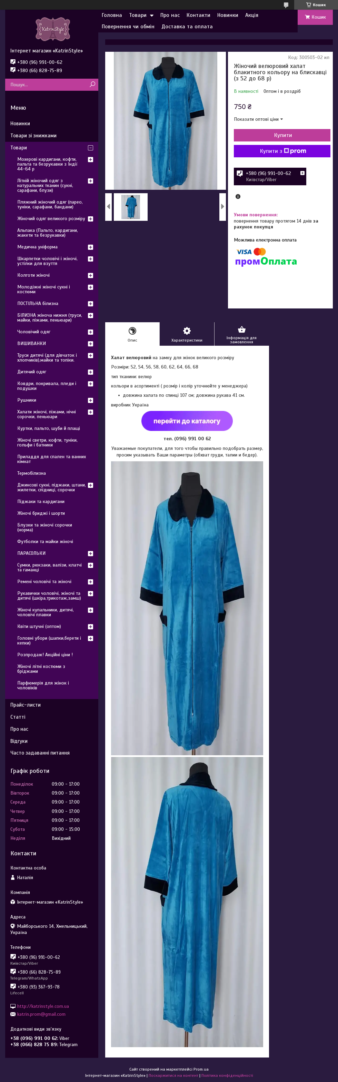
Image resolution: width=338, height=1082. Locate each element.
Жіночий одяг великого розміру (51, 219)
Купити (283, 135)
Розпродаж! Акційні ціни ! (45, 655)
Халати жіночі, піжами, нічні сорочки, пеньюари (46, 414)
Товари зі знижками (33, 135)
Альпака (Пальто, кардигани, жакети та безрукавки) (47, 232)
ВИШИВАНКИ (31, 343)
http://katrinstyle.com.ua (43, 1006)
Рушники (26, 400)
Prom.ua (201, 1069)
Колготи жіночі (33, 275)
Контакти (198, 15)
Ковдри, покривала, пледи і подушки (46, 386)
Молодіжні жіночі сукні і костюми (43, 289)
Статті (17, 717)
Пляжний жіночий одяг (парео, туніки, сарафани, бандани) (50, 204)
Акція (251, 15)
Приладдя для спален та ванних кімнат (51, 459)
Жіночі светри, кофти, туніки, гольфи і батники (47, 442)
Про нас (170, 15)
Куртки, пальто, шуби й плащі (48, 428)
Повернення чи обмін (128, 26)
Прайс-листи (25, 705)
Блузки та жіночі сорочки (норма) (44, 527)
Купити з (283, 151)
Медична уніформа (37, 247)
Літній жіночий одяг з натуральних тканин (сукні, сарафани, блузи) (45, 185)
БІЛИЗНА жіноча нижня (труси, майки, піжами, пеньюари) (49, 317)
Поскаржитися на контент (173, 1075)
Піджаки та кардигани (40, 501)
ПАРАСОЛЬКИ (31, 553)
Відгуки (19, 741)
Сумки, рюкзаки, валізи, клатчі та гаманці (49, 567)
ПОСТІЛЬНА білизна (37, 303)
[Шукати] (92, 85)
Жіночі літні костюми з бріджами (41, 668)
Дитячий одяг (31, 372)
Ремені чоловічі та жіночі (44, 581)
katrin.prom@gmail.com (41, 1014)
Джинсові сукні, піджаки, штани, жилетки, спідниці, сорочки (51, 487)
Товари (138, 15)
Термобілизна (31, 473)
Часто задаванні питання (40, 753)
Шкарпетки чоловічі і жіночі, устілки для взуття (47, 261)
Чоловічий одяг (33, 332)
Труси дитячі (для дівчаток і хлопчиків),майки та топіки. (47, 357)
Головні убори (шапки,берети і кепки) (49, 640)
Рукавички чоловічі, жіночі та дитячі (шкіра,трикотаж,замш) (49, 595)
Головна (112, 15)
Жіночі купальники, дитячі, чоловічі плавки (45, 612)
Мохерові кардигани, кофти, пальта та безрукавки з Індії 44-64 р (47, 164)
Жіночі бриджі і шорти (41, 513)
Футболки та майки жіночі (45, 541)
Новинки (227, 15)
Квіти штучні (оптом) (39, 626)
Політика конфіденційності (227, 1075)
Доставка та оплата (187, 26)
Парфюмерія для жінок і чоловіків (43, 685)
